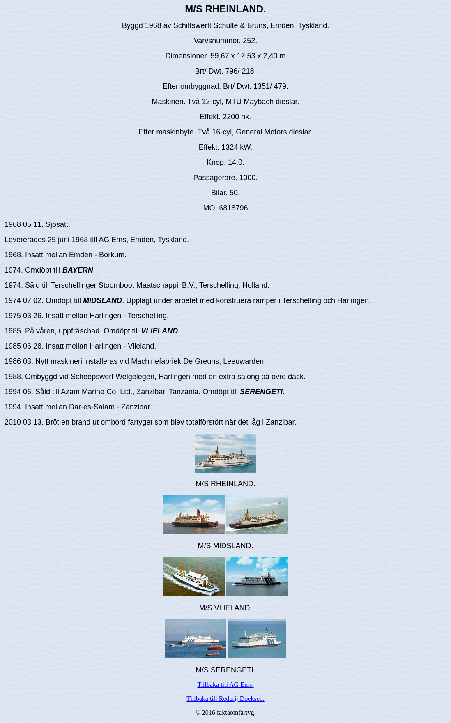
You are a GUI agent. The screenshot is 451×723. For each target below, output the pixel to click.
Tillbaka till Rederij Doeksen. (225, 698)
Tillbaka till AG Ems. (225, 684)
